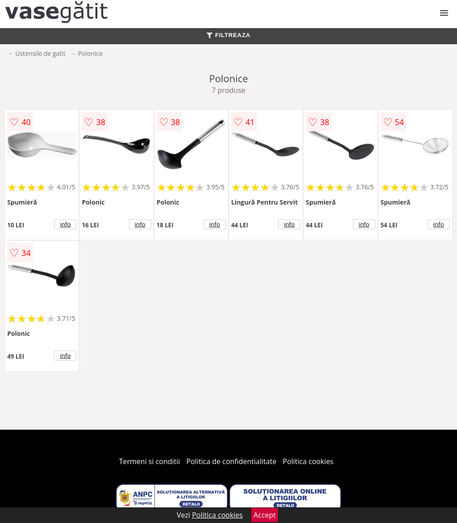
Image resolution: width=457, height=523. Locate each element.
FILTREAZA (228, 35)
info (65, 224)
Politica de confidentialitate (232, 461)
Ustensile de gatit (40, 53)
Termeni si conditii (149, 461)
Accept (264, 515)
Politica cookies (308, 461)
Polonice (90, 53)
